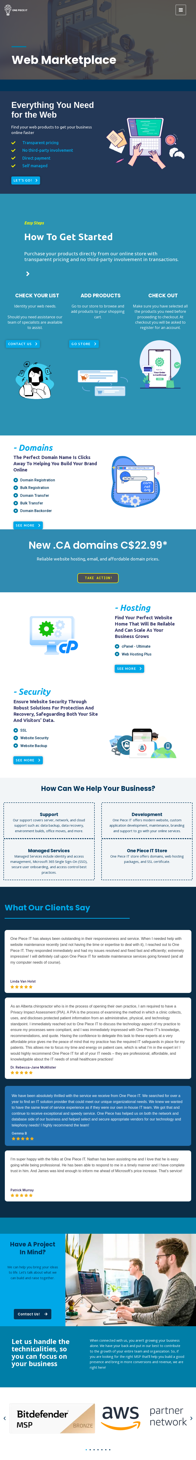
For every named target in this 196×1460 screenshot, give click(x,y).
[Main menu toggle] (181, 10)
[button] (4, 1418)
